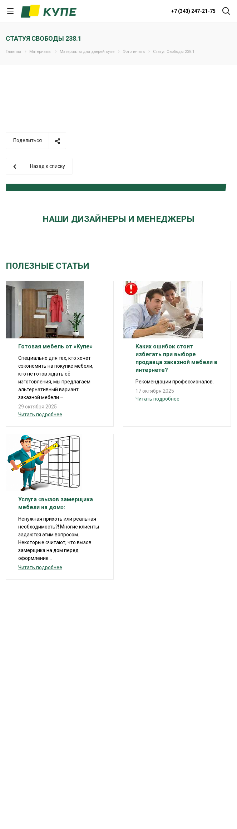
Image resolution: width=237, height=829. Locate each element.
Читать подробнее (40, 414)
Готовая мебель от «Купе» (55, 346)
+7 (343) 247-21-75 (193, 11)
